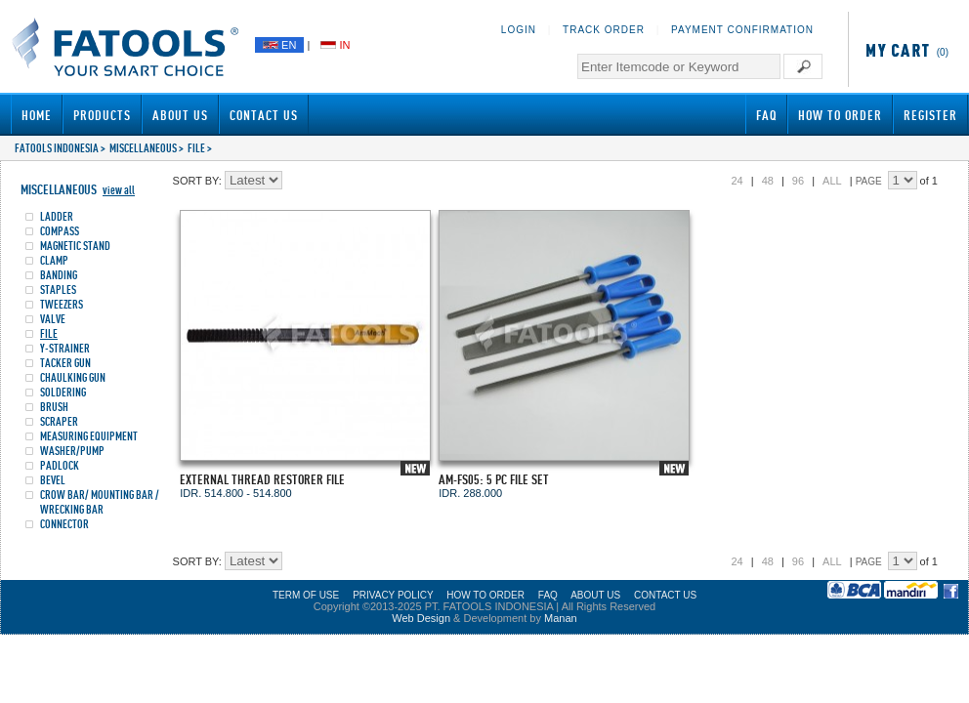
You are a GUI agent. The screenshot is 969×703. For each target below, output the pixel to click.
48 (768, 180)
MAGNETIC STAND (75, 245)
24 (736, 180)
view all (119, 190)
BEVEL (52, 480)
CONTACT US (665, 595)
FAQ (766, 114)
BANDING (58, 275)
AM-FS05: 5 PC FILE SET (494, 479)
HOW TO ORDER (485, 595)
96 (798, 180)
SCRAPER (59, 421)
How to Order (840, 114)
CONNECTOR (64, 524)
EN (279, 45)
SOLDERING (63, 392)
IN (335, 45)
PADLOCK (59, 465)
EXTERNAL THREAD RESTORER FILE (262, 479)
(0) (903, 52)
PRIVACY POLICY (393, 595)
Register (930, 114)
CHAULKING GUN (72, 377)
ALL (832, 180)
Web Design (421, 618)
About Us (180, 114)
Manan (560, 618)
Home (36, 114)
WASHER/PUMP (72, 450)
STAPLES (58, 289)
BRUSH (54, 406)
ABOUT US (595, 595)
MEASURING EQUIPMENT (89, 436)
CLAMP (54, 260)
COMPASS (59, 231)
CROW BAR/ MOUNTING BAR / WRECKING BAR (99, 502)
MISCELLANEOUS (143, 148)
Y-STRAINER (65, 348)
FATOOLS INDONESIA (57, 148)
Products (102, 114)
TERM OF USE (306, 595)
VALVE (52, 318)
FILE (196, 148)
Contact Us (264, 114)
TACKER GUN (65, 362)
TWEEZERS (61, 304)
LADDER (56, 216)
